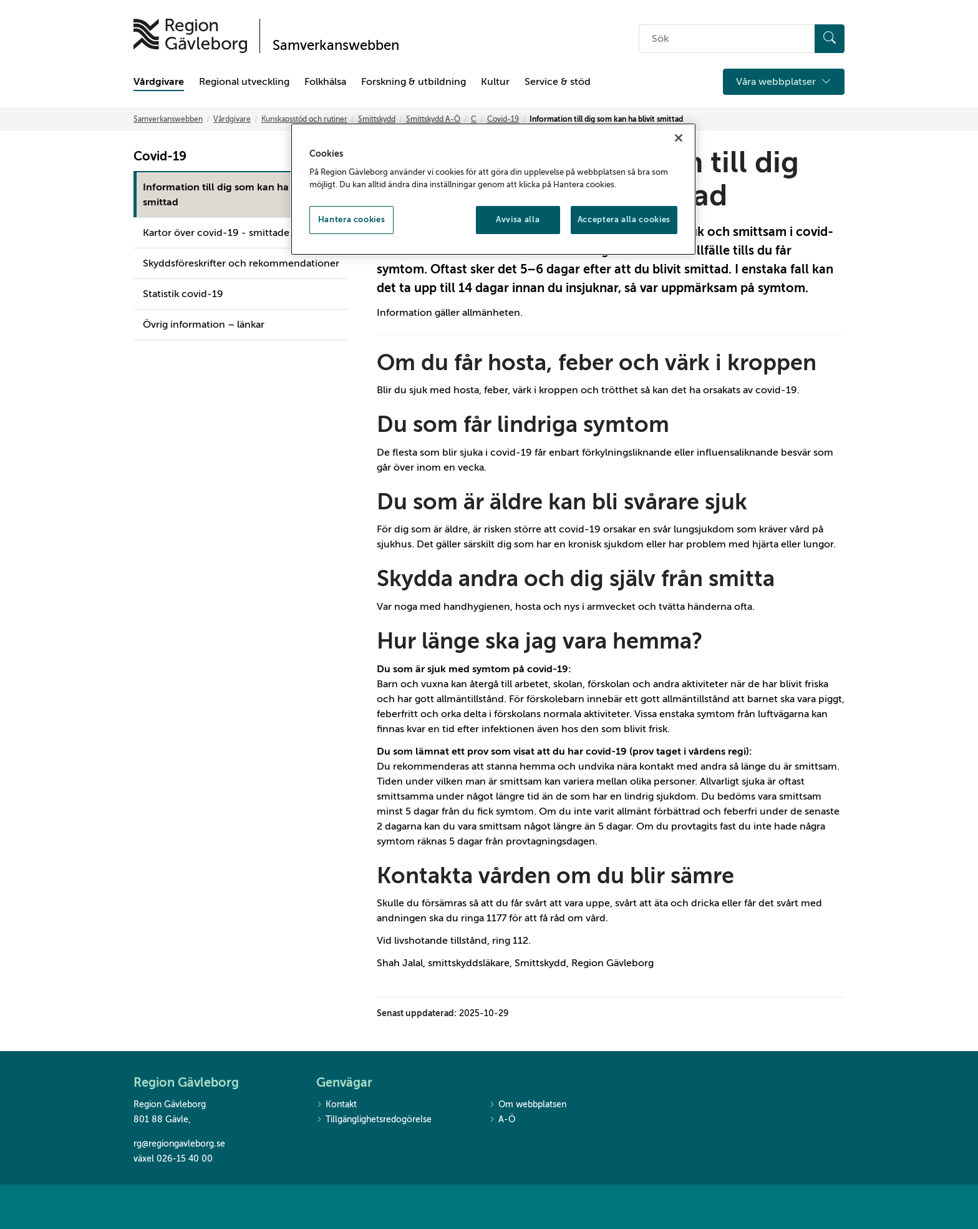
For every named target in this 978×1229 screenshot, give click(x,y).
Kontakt (336, 1105)
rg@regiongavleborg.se (179, 1143)
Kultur (495, 81)
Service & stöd (558, 81)
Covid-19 (503, 119)
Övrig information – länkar (203, 324)
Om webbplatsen (527, 1105)
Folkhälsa (325, 81)
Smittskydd (376, 119)
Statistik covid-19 (183, 294)
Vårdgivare (158, 81)
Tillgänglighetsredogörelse (374, 1120)
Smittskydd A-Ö (433, 119)
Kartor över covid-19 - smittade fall (224, 232)
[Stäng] (678, 138)
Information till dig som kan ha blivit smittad (228, 195)
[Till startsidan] (190, 36)
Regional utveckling (244, 81)
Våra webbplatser (783, 81)
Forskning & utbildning (413, 81)
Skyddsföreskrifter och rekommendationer (241, 263)
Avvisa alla (518, 219)
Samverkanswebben (168, 119)
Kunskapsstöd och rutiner (304, 119)
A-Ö (502, 1120)
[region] (493, 189)
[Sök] (830, 38)
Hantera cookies (351, 219)
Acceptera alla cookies (624, 219)
